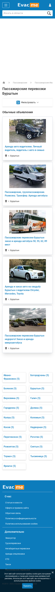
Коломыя (37, 417)
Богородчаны (39, 375)
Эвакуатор (10, 538)
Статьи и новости (13, 502)
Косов (9, 427)
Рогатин (36, 437)
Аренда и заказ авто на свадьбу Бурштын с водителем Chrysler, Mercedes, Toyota (23, 290)
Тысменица (38, 456)
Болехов (10, 388)
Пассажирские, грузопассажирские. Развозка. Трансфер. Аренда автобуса (26, 194)
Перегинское (13, 437)
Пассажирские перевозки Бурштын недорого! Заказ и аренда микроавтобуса (24, 339)
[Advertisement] (27, 47)
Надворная (38, 427)
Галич (35, 398)
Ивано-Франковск (12, 377)
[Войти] (50, 5)
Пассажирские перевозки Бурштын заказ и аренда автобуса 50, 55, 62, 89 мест (26, 241)
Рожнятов (11, 446)
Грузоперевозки (13, 543)
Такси (8, 564)
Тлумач (10, 456)
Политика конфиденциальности (20, 518)
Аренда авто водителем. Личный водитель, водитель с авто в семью (24, 148)
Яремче (10, 466)
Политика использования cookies (21, 524)
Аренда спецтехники (15, 554)
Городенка (11, 407)
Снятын (36, 446)
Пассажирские (20, 82)
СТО (7, 559)
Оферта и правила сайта (17, 508)
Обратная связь (13, 513)
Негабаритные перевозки (17, 548)
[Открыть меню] (5, 5)
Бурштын (37, 388)
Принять (27, 586)
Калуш (9, 417)
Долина (36, 407)
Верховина (11, 398)
